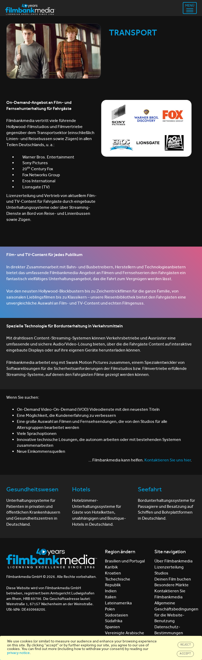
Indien (111, 590)
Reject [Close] (185, 644)
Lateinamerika (118, 602)
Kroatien (113, 573)
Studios (161, 573)
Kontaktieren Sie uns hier (167, 459)
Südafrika (113, 620)
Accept (185, 653)
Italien (110, 596)
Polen (110, 608)
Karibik (111, 567)
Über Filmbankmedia (173, 560)
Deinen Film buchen (172, 579)
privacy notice (18, 653)
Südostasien (116, 615)
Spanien (112, 626)
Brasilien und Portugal (125, 560)
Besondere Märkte (171, 584)
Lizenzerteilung (169, 567)
